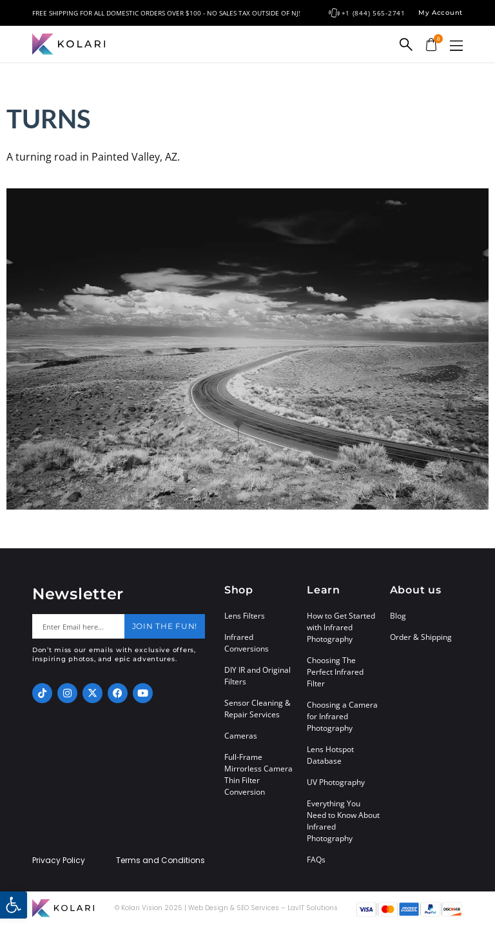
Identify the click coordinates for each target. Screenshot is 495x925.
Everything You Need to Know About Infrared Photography (343, 821)
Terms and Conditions (160, 860)
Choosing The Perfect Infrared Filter (335, 672)
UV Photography (336, 782)
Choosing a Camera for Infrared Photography (342, 716)
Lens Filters (244, 615)
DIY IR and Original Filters (257, 675)
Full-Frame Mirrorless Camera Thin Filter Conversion (258, 774)
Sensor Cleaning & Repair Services (257, 708)
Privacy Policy (58, 860)
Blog (398, 615)
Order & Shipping (421, 637)
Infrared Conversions (246, 643)
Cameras (240, 735)
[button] (456, 45)
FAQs (316, 859)
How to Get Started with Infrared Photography (341, 627)
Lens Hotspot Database (330, 755)
